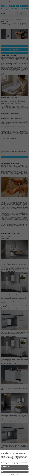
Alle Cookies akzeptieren (5, 466)
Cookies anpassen (4, 471)
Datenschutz (17, 474)
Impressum (12, 474)
